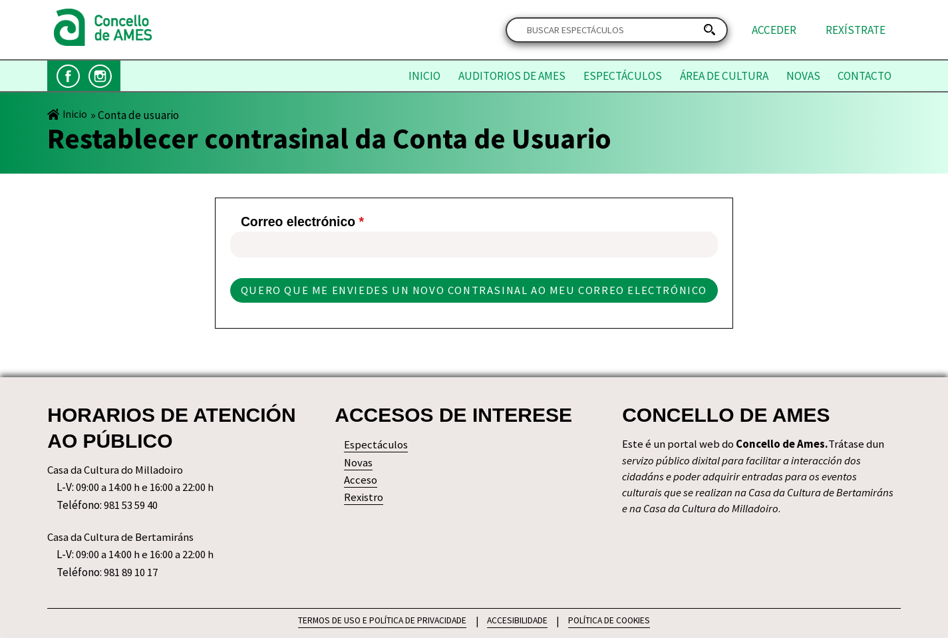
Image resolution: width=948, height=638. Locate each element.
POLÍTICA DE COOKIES (612, 621)
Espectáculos (622, 76)
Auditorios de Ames (511, 76)
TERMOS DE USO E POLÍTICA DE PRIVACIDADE (379, 621)
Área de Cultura (724, 76)
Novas (803, 76)
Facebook (68, 76)
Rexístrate (855, 30)
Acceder (774, 30)
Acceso (360, 481)
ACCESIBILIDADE (518, 621)
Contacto (864, 76)
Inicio (424, 76)
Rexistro (364, 499)
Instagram (100, 76)
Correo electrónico (299, 222)
